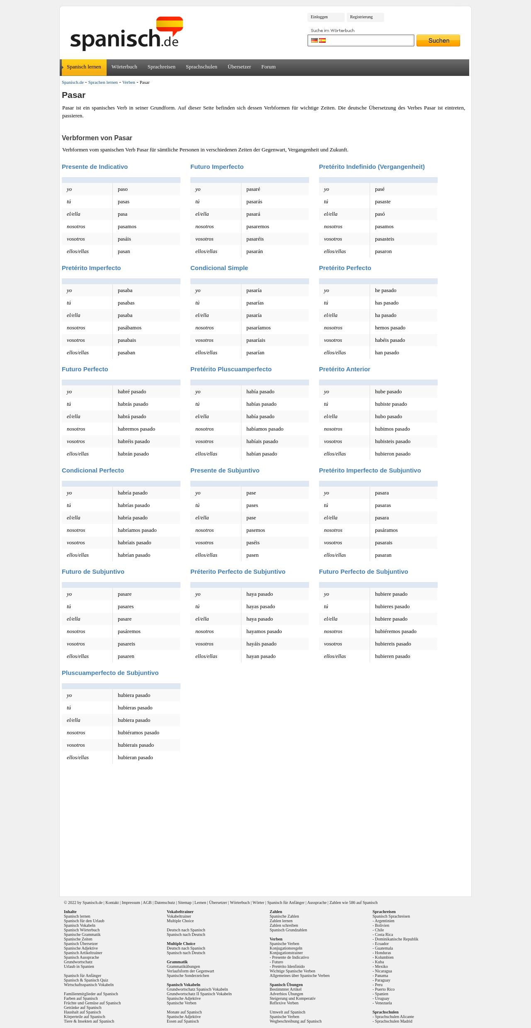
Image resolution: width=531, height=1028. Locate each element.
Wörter (258, 902)
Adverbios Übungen (286, 993)
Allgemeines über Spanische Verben (300, 975)
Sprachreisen (161, 66)
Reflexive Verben (284, 1003)
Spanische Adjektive (81, 948)
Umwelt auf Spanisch (287, 1012)
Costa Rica (384, 934)
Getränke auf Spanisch (83, 1007)
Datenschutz (164, 902)
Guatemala (384, 948)
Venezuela (383, 1003)
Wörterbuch (124, 66)
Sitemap (185, 902)
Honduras (383, 952)
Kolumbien (384, 957)
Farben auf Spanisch (81, 998)
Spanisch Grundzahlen (288, 930)
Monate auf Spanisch (184, 1012)
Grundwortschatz (78, 962)
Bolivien (382, 925)
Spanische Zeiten (78, 939)
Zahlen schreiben (284, 925)
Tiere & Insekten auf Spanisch (89, 1021)
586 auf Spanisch (363, 902)
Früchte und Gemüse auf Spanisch (92, 1003)
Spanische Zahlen (284, 916)
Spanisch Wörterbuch (82, 930)
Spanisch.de (73, 82)
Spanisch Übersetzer (81, 943)
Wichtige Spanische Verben (292, 971)
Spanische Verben (181, 1003)
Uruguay (382, 998)
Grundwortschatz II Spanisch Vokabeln (199, 993)
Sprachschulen (201, 66)
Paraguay (382, 980)
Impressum (131, 902)
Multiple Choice (180, 920)
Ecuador (382, 943)
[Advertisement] (268, 830)
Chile (379, 930)
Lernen (200, 902)
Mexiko (381, 966)
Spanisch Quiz (96, 980)
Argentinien (385, 920)
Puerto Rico (385, 989)
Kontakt (112, 902)
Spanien (381, 993)
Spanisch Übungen (286, 984)
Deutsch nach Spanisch (186, 930)
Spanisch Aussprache (81, 957)
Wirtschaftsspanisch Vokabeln (89, 984)
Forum (268, 66)
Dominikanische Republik (397, 939)
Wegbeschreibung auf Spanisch (296, 1021)
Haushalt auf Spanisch (82, 1012)
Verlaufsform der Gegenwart (190, 971)
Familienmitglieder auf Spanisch (91, 993)
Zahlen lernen (281, 920)
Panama (381, 975)
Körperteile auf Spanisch (84, 1016)
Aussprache (317, 902)
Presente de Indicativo (290, 957)
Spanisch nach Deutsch (186, 934)
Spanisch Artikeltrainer (83, 952)
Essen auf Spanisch (183, 1021)
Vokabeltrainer (179, 916)
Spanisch (90, 902)
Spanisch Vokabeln (79, 925)
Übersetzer (239, 66)
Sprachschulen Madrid (393, 1021)
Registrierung (361, 17)
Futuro (277, 962)
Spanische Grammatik (82, 934)
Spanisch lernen (84, 66)
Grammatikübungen (183, 966)
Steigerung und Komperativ (293, 998)
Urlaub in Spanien (79, 966)
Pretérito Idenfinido (288, 966)
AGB (147, 902)
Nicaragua (383, 971)
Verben (128, 82)
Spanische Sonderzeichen (188, 975)
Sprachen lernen (103, 82)
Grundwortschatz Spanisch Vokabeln (197, 989)
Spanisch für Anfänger (285, 902)
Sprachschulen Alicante (394, 1016)
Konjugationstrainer (286, 952)
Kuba (379, 962)
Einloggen (319, 17)
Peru (378, 984)
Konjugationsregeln (286, 948)
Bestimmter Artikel (286, 989)
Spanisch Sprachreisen (391, 916)
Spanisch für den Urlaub (84, 920)
